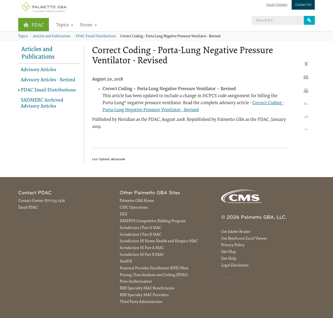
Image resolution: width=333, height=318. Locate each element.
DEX (123, 214)
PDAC (33, 25)
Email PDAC (28, 208)
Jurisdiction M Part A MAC (142, 248)
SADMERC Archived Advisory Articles (42, 103)
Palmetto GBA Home (137, 201)
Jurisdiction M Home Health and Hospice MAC (159, 241)
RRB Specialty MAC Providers (144, 295)
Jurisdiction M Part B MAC (142, 255)
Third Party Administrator (141, 302)
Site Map (228, 252)
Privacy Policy (233, 245)
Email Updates (276, 5)
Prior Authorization (136, 282)
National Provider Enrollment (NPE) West (154, 268)
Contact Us (303, 5)
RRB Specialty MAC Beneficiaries (147, 288)
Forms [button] (88, 25)
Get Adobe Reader (236, 232)
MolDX (126, 262)
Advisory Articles (38, 69)
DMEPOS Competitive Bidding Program (153, 221)
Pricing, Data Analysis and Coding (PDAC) (154, 275)
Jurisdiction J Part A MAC (140, 228)
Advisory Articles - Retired (48, 80)
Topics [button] (64, 25)
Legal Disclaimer (235, 265)
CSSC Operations (134, 208)
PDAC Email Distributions (96, 36)
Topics (23, 36)
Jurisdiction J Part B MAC (140, 235)
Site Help (228, 259)
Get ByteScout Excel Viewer (244, 239)
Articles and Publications (52, 36)
